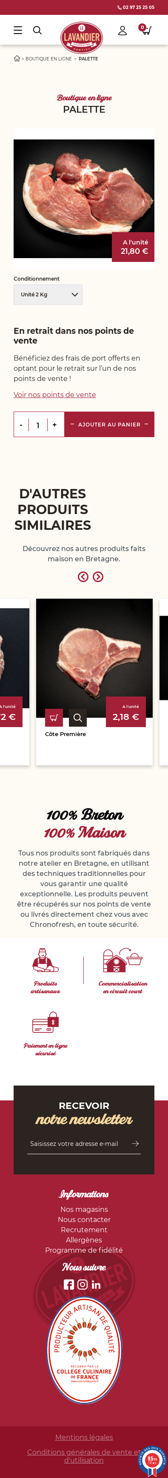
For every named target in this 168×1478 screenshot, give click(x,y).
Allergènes (84, 1240)
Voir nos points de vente (55, 395)
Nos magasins (84, 1209)
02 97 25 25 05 (135, 7)
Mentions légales (84, 1437)
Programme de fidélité (84, 1250)
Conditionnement (37, 279)
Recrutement (84, 1230)
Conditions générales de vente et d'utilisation (84, 1456)
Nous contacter (84, 1220)
